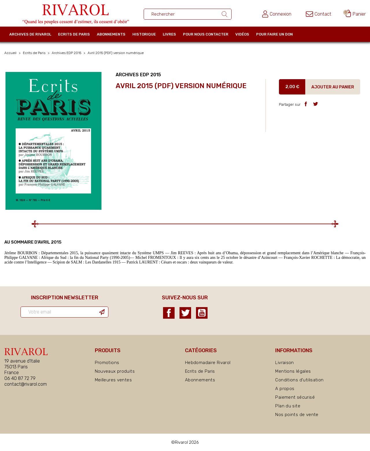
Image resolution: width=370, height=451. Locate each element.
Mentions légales (293, 371)
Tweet (315, 103)
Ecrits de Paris (74, 34)
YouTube (202, 313)
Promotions (107, 362)
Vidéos (242, 34)
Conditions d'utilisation (299, 380)
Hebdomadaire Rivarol (208, 362)
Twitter (185, 313)
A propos (284, 388)
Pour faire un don (274, 34)
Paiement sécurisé (294, 397)
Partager (305, 103)
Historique (144, 34)
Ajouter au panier (332, 87)
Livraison (284, 362)
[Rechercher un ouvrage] (188, 14)
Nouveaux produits (115, 371)
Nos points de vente (296, 414)
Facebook (169, 313)
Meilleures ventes (113, 380)
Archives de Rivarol (30, 34)
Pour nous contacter (205, 34)
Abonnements (111, 34)
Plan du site (287, 406)
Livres (169, 34)
